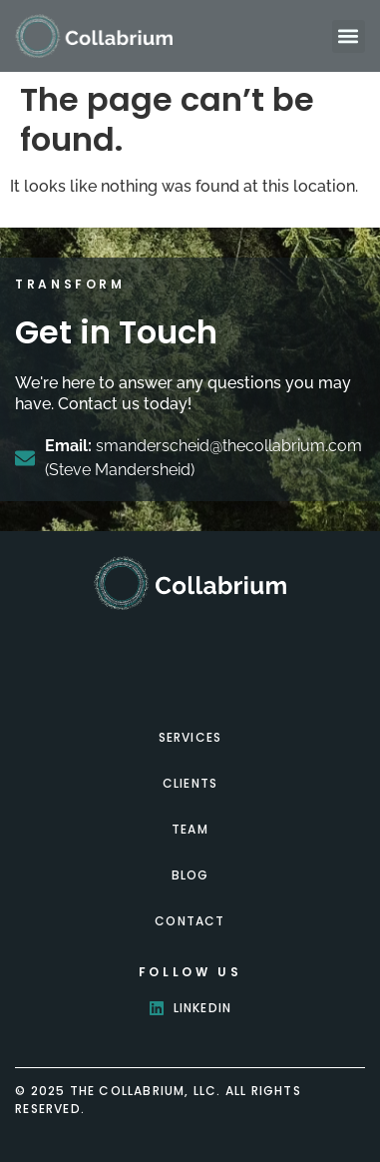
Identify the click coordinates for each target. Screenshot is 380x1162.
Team (190, 829)
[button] (348, 36)
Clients (190, 783)
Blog (190, 875)
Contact (189, 920)
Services (190, 737)
